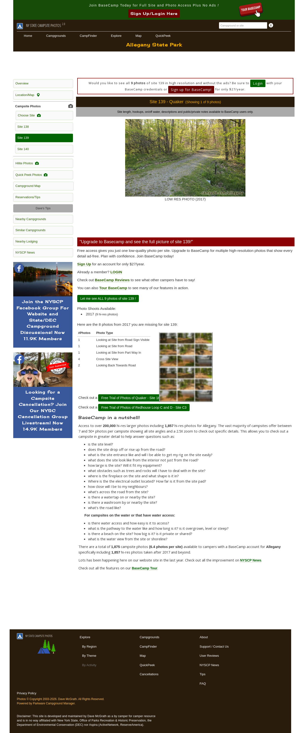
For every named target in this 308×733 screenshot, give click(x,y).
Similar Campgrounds (30, 230)
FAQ (203, 683)
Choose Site (29, 115)
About (204, 637)
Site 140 (23, 149)
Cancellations (149, 674)
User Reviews (209, 655)
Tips (202, 674)
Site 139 (23, 138)
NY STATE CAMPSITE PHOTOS (34, 636)
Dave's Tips (43, 208)
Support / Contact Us (214, 646)
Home (28, 36)
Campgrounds (56, 36)
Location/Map (27, 95)
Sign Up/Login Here (153, 13)
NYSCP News (25, 252)
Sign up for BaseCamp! (191, 89)
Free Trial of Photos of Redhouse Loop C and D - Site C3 (143, 407)
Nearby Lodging (26, 241)
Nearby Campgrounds (30, 219)
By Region (89, 646)
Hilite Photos (27, 163)
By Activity (89, 665)
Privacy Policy (26, 693)
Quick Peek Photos (31, 175)
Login (258, 83)
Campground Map (27, 186)
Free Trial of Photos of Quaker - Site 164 (131, 398)
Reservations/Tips (27, 197)
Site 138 (23, 126)
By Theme (89, 655)
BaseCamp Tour (144, 568)
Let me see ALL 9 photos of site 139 (108, 298)
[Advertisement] (154, 65)
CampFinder (88, 36)
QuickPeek (163, 36)
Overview (21, 83)
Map (138, 36)
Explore (116, 36)
